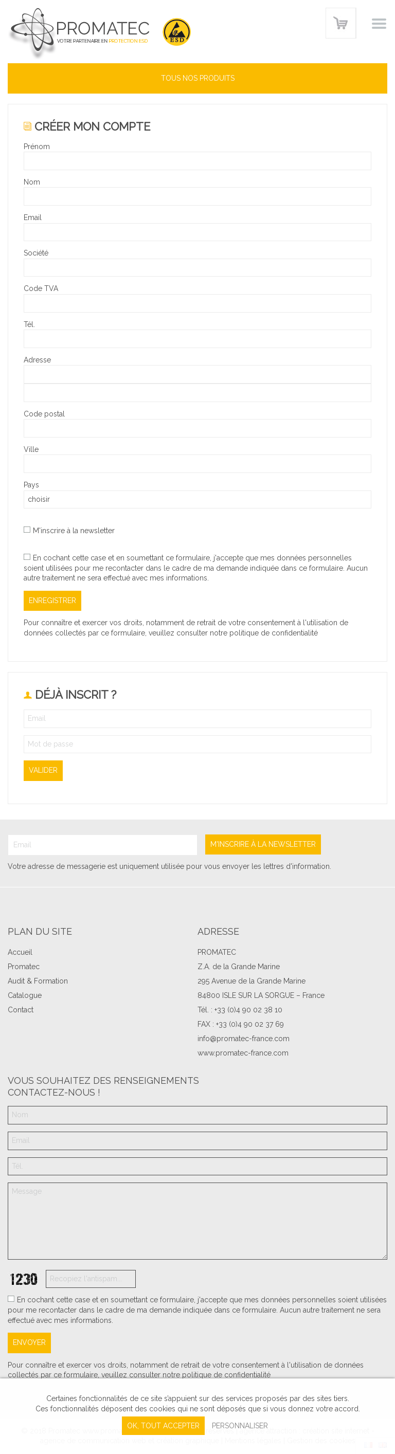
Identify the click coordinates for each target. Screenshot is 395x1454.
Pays (31, 485)
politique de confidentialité (273, 633)
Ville (31, 449)
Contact (20, 1010)
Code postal (44, 414)
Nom (32, 182)
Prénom (37, 146)
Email (33, 217)
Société (36, 253)
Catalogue (25, 995)
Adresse (37, 360)
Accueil (20, 952)
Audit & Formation (38, 981)
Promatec (24, 966)
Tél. (29, 324)
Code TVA (41, 288)
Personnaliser (240, 1426)
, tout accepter (163, 1426)
